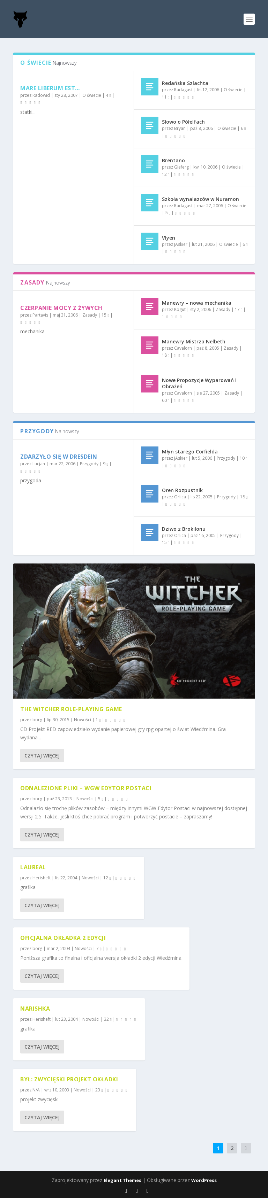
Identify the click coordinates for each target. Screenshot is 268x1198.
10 (243, 458)
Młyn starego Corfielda (190, 451)
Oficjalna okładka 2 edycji (63, 938)
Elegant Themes (122, 1180)
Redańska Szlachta (185, 83)
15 (105, 315)
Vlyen (168, 237)
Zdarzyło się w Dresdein (58, 456)
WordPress (204, 1180)
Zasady (89, 315)
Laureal (33, 867)
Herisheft (41, 878)
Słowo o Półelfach (183, 121)
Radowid (41, 95)
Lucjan (38, 464)
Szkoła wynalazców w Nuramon (200, 199)
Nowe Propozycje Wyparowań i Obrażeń (199, 383)
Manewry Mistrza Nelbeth (193, 341)
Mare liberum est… (50, 88)
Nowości (82, 720)
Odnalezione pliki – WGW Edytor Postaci (85, 788)
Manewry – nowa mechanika (196, 303)
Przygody (89, 464)
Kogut (180, 309)
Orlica (180, 497)
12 (165, 174)
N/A (36, 1090)
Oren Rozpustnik (182, 490)
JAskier (180, 244)
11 (165, 97)
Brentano (173, 160)
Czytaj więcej (42, 755)
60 (165, 400)
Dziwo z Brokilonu (184, 529)
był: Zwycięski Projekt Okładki (69, 1079)
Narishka (35, 1008)
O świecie (91, 95)
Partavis (40, 315)
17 (238, 309)
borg (37, 720)
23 (99, 1090)
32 (107, 1019)
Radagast (183, 90)
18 (165, 355)
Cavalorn (183, 348)
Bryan (180, 128)
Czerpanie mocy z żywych (61, 308)
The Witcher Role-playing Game (71, 709)
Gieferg (181, 167)
